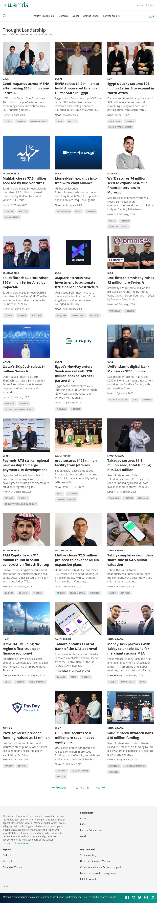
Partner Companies (90, 830)
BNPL (73, 677)
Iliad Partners (38, 121)
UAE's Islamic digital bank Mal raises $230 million (128, 368)
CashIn (8, 315)
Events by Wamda (12, 867)
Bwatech (114, 766)
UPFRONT (61, 770)
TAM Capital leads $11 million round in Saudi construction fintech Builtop (26, 560)
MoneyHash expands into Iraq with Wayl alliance (76, 180)
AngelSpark (78, 315)
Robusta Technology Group (20, 504)
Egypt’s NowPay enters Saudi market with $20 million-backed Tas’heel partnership (74, 373)
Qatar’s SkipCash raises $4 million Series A (24, 368)
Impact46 (36, 315)
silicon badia (77, 593)
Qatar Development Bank (19, 409)
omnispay (114, 310)
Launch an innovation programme (98, 873)
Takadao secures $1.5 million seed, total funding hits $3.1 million (129, 465)
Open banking (37, 681)
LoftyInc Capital (118, 226)
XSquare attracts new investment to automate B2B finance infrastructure (77, 282)
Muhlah (9, 211)
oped (7, 681)
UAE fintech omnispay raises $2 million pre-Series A (130, 280)
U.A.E (6, 78)
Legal (83, 836)
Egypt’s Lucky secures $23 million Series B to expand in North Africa (130, 88)
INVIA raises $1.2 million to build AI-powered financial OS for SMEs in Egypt (77, 88)
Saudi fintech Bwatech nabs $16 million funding (130, 735)
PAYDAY (9, 766)
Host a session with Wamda (95, 861)
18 (88, 787)
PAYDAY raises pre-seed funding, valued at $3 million (26, 735)
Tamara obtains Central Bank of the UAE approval (76, 646)
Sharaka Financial (134, 766)
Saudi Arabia (11, 173)
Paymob (9, 498)
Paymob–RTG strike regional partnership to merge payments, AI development (26, 465)
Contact (150, 5)
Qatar (7, 361)
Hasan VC (143, 498)
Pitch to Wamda (88, 879)
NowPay (61, 409)
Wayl (78, 211)
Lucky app (114, 121)
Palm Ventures (80, 770)
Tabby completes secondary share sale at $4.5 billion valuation (130, 560)
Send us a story (88, 855)
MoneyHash (63, 211)
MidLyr (61, 593)
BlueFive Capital (118, 399)
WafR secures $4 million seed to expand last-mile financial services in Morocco (127, 185)
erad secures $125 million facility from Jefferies (76, 462)
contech (23, 593)
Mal (135, 399)
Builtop (9, 593)
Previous (61, 787)
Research (63, 15)
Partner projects (111, 15)
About (140, 5)
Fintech (21, 121)
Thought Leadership (43, 15)
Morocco (113, 173)
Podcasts (7, 855)
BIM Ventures (12, 217)
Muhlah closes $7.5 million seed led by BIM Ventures (24, 180)
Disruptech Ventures (120, 127)
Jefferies (72, 493)
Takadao (114, 498)
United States (63, 550)
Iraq (58, 173)
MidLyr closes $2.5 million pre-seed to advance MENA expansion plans (77, 560)
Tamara (61, 677)
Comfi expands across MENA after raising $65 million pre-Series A (26, 88)
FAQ (82, 824)
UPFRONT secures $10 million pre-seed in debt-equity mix (75, 737)
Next (98, 787)
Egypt (58, 78)
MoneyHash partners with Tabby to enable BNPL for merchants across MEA (128, 649)
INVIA (60, 121)
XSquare (61, 315)
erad (59, 493)
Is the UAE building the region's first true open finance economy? (22, 649)
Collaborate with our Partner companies (101, 867)
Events (75, 15)
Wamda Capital (91, 15)
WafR (112, 220)
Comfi (8, 121)
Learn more (22, 843)
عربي (151, 16)
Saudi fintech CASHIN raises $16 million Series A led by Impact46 (25, 282)
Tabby (112, 593)
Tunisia (7, 728)
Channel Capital (66, 499)
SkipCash (9, 403)
